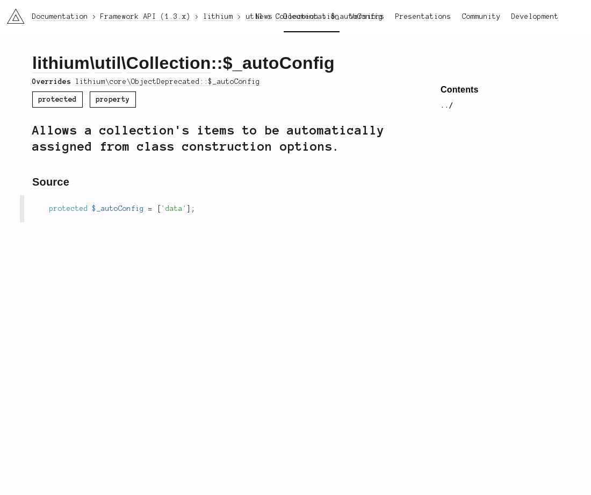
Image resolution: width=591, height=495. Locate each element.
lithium (61, 63)
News (264, 16)
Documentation (312, 16)
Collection (168, 63)
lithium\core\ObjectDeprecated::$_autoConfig (167, 82)
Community (481, 16)
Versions (367, 16)
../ (447, 105)
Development (535, 16)
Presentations (423, 16)
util (108, 63)
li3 (12, 13)
